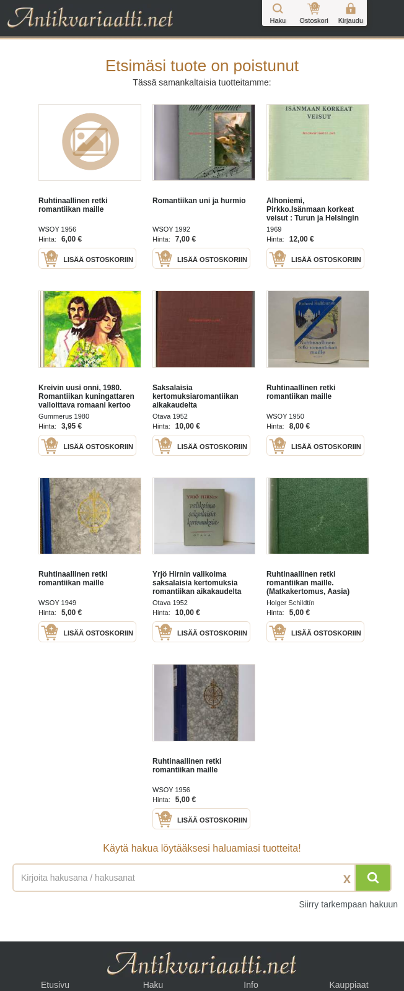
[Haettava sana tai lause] (202, 877)
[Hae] (373, 877)
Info (251, 985)
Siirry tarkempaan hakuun (348, 904)
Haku (153, 985)
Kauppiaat (348, 985)
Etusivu (55, 985)
